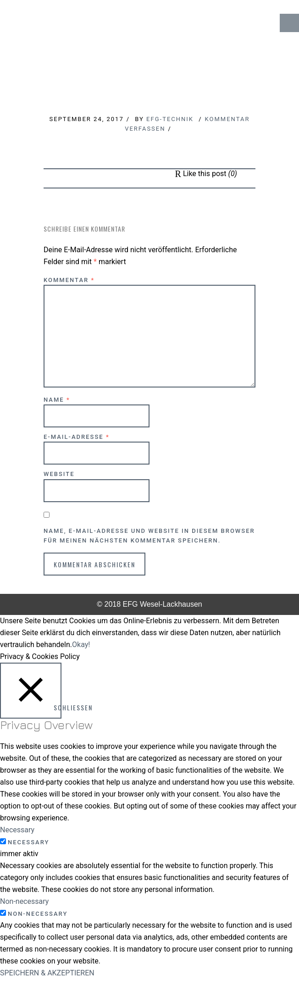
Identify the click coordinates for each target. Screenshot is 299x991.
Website (59, 474)
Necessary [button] (17, 829)
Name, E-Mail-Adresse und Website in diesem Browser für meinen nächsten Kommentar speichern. (149, 535)
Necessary (29, 842)
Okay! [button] (81, 644)
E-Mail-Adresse (77, 436)
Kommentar (69, 280)
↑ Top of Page (264, 958)
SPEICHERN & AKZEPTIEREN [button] (47, 973)
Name (57, 399)
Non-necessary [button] (24, 901)
